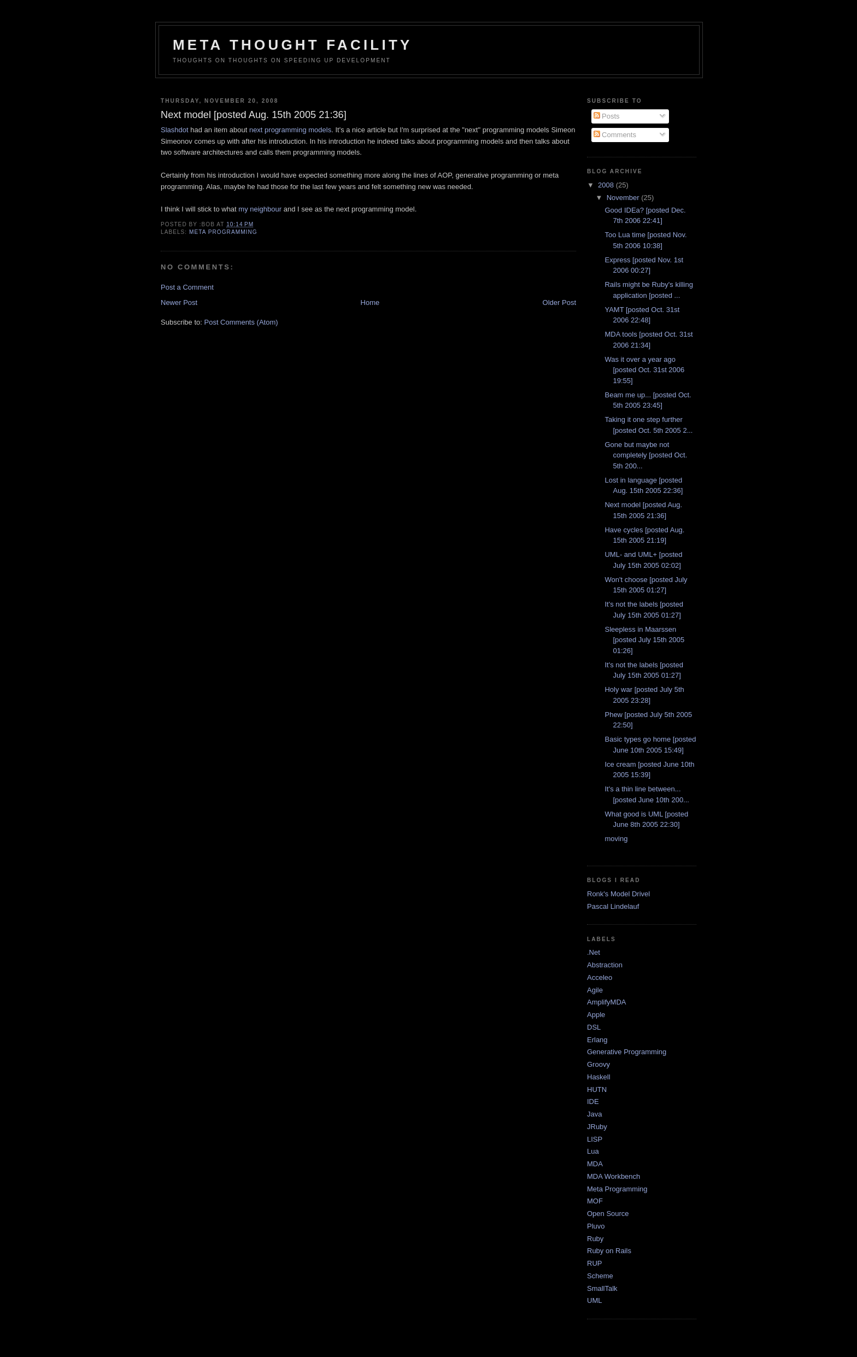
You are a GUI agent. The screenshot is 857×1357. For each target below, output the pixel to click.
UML (594, 1300)
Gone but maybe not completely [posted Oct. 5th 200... (645, 455)
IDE (593, 1101)
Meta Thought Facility (293, 45)
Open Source (608, 1213)
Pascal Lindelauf (613, 906)
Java (594, 1114)
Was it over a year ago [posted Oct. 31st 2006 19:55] (644, 370)
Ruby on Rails (609, 1251)
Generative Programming (626, 1052)
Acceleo (599, 977)
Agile (595, 990)
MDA (595, 1164)
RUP (594, 1263)
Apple (596, 1015)
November (624, 197)
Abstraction (605, 965)
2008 (607, 185)
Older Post (559, 302)
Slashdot (175, 130)
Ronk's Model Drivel (618, 894)
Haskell (599, 1077)
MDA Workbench (613, 1176)
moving (615, 839)
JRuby (597, 1127)
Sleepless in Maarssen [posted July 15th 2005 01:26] (644, 640)
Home (370, 302)
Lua (593, 1151)
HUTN (597, 1089)
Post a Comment (187, 287)
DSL (594, 1027)
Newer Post (179, 302)
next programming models (290, 130)
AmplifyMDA (606, 1002)
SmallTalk (602, 1288)
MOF (595, 1201)
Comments (615, 135)
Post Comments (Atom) (241, 322)
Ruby (595, 1239)
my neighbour (259, 209)
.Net (593, 952)
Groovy (598, 1064)
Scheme (600, 1276)
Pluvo (596, 1226)
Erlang (597, 1040)
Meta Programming (223, 232)
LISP (594, 1139)
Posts (607, 116)
